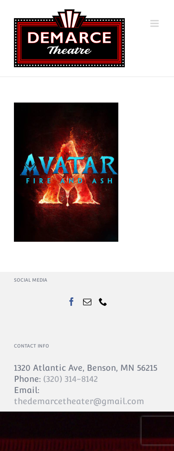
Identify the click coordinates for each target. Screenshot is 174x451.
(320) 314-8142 (70, 379)
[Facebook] (71, 301)
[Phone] (103, 301)
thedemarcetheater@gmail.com (79, 401)
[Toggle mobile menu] (155, 23)
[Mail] (87, 301)
